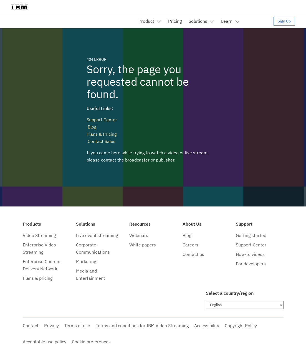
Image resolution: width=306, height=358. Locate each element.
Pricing (175, 21)
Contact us (193, 254)
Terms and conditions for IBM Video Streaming (142, 325)
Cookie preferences (91, 341)
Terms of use (77, 325)
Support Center (102, 119)
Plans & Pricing (102, 134)
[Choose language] (245, 305)
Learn (226, 21)
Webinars (138, 235)
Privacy (51, 325)
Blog (91, 127)
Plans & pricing (37, 278)
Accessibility (206, 325)
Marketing (86, 261)
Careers (190, 245)
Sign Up (284, 21)
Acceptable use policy (44, 341)
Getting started (251, 235)
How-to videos (250, 254)
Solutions (198, 21)
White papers (142, 245)
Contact (31, 325)
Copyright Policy (241, 325)
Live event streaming (97, 235)
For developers (251, 263)
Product (146, 21)
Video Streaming (39, 235)
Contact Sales (101, 141)
